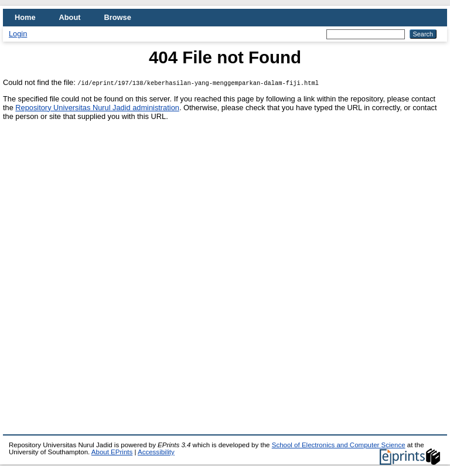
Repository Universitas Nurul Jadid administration (97, 107)
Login (18, 33)
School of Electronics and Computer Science (338, 444)
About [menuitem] (70, 17)
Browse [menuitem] (117, 17)
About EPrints (111, 451)
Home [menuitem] (25, 17)
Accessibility (156, 451)
